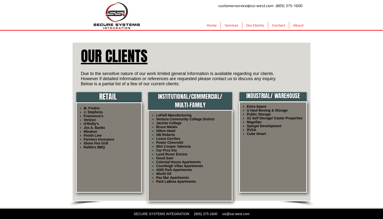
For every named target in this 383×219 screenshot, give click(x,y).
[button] (231, 25)
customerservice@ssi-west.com (246, 5)
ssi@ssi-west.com (236, 214)
